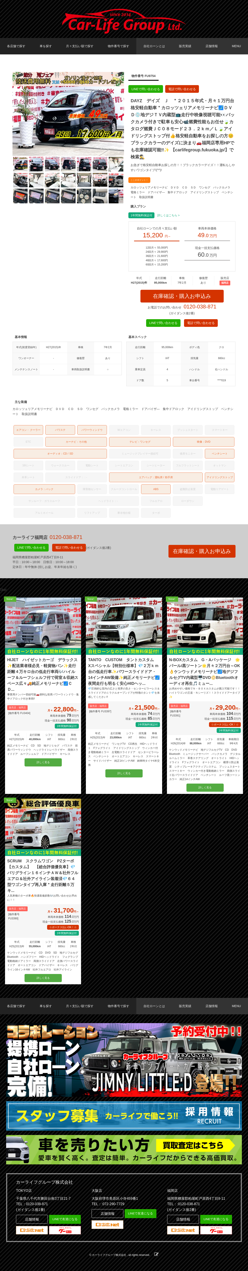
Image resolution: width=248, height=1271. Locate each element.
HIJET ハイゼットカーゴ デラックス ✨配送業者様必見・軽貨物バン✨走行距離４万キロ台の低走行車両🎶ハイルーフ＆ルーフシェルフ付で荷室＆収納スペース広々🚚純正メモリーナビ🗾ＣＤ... (43, 675)
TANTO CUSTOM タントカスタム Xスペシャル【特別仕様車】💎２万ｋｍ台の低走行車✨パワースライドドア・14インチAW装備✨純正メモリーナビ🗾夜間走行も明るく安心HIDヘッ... (124, 672)
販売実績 (185, 46)
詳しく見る (43, 762)
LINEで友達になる (64, 1219)
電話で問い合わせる (182, 89)
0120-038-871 (200, 307)
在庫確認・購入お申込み (182, 296)
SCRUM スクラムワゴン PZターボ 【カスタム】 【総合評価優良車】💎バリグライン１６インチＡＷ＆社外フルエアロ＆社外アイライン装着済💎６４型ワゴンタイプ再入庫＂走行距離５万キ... (42, 876)
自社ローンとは (154, 46)
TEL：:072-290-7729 (108, 1204)
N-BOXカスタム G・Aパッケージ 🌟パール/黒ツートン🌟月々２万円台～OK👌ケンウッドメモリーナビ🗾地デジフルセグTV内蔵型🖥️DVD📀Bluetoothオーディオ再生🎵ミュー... (204, 672)
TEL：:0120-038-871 (183, 1204)
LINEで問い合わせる (145, 89)
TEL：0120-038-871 (32, 1204)
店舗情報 (211, 46)
